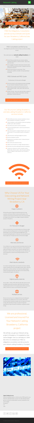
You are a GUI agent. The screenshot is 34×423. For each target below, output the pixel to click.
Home (4, 5)
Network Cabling (9, 2)
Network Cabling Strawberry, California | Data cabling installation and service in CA (17, 6)
